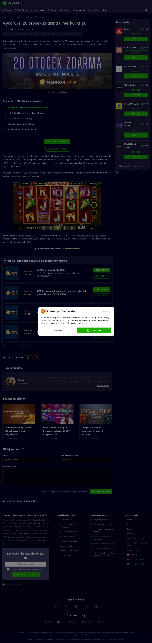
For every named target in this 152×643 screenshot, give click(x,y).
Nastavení (58, 330)
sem (85, 323)
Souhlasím (95, 330)
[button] (106, 311)
